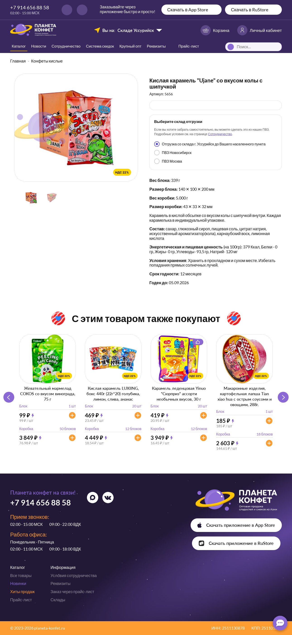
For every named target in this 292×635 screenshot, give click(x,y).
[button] (283, 397)
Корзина (215, 30)
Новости (38, 46)
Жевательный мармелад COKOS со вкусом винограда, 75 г (47, 394)
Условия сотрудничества (73, 575)
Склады (57, 599)
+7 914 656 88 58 (29, 7)
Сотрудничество (66, 46)
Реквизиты (156, 46)
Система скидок (100, 46)
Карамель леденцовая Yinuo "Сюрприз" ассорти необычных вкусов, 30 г (179, 394)
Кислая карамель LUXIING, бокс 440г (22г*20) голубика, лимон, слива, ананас (113, 394)
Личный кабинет (259, 30)
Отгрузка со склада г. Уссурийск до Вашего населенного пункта (210, 144)
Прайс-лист (21, 599)
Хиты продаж (22, 591)
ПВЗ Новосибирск (172, 152)
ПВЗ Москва (168, 161)
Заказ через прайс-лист (72, 591)
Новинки (18, 583)
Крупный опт (130, 46)
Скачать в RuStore (249, 9)
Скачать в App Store (187, 9)
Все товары (20, 575)
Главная (18, 60)
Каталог (19, 46)
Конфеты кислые (47, 60)
